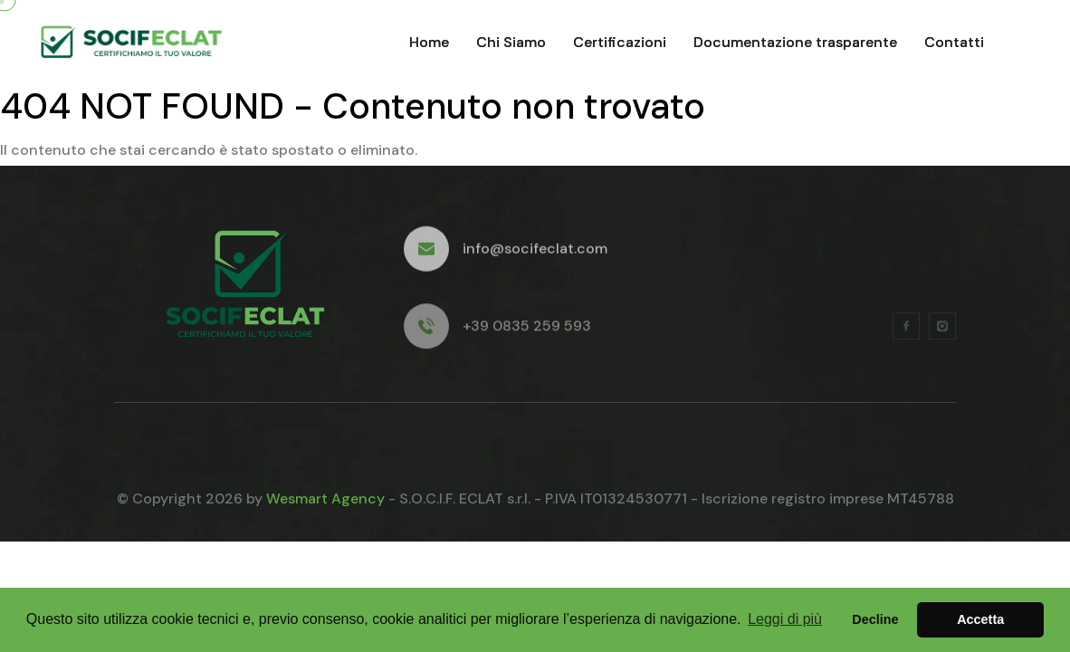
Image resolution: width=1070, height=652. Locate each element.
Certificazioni (619, 42)
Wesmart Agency (325, 498)
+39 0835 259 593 (527, 330)
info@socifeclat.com (535, 251)
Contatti (954, 42)
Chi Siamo (511, 42)
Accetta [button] (980, 619)
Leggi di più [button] (785, 619)
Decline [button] (875, 619)
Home (429, 42)
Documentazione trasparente (795, 42)
